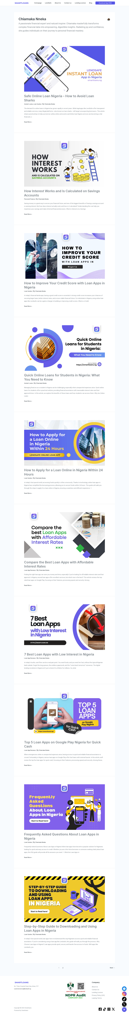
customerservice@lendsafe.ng (23, 988)
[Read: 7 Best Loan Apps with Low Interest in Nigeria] (64, 627)
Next (112, 968)
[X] (113, 1009)
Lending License (80, 3)
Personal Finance (30, 199)
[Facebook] (100, 1009)
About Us (59, 3)
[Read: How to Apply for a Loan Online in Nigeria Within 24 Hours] (64, 443)
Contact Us (95, 989)
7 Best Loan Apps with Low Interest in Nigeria (61, 654)
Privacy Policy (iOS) (98, 995)
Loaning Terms (97, 998)
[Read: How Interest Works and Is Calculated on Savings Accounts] (64, 163)
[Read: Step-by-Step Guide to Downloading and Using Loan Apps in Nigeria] (64, 899)
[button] (105, 3)
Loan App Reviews (30, 570)
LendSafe (50, 3)
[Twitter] (124, 1004)
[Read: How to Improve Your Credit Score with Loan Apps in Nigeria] (64, 256)
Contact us (68, 3)
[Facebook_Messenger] (124, 988)
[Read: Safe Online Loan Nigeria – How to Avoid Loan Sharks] (64, 69)
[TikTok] (124, 999)
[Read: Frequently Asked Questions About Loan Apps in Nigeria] (64, 807)
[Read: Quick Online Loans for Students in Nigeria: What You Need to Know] (64, 348)
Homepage (39, 3)
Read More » (28, 122)
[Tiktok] (104, 1009)
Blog (90, 3)
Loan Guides (38, 104)
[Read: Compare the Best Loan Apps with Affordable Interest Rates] (64, 535)
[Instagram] (109, 1009)
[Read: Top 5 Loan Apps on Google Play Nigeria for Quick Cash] (64, 715)
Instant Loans (28, 104)
